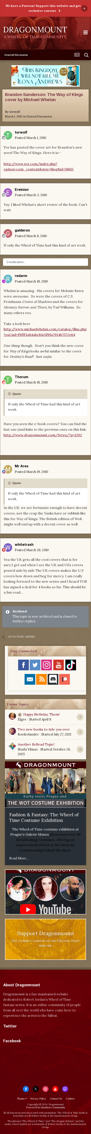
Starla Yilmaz (28, 749)
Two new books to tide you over (44, 729)
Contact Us (56, 1098)
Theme (21, 1098)
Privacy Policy (38, 1098)
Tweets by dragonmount (22, 1034)
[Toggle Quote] (10, 394)
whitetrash (24, 544)
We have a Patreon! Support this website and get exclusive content (43, 8)
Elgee (22, 719)
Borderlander (28, 734)
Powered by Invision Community (45, 1107)
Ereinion (22, 189)
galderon (22, 230)
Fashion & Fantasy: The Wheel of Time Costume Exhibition (44, 817)
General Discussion (39, 116)
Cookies (70, 1098)
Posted (30, 138)
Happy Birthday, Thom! (41, 714)
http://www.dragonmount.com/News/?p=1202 (43, 435)
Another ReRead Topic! (36, 744)
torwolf (14, 112)
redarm (21, 276)
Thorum (21, 377)
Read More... (19, 858)
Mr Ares (21, 466)
